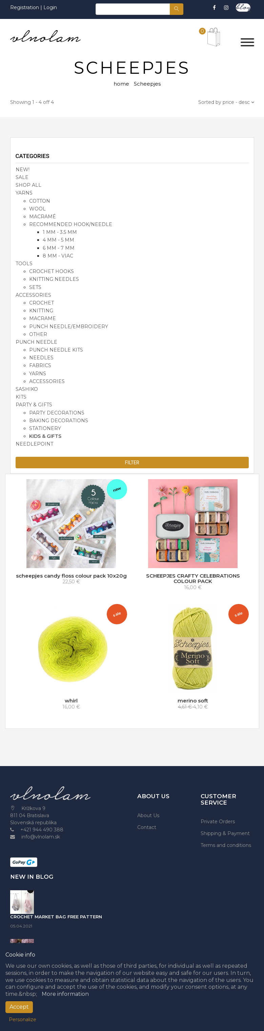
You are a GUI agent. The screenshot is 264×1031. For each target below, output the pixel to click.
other (38, 334)
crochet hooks (51, 271)
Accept (19, 1007)
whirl (71, 700)
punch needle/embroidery (68, 326)
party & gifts (34, 405)
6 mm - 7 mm (59, 248)
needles (41, 358)
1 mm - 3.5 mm (60, 232)
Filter (132, 462)
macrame (42, 318)
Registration (25, 7)
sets (35, 287)
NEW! (22, 169)
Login (50, 7)
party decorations (56, 413)
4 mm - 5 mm (58, 240)
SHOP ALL (28, 185)
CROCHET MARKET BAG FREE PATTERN (56, 916)
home (121, 84)
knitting (41, 311)
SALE (22, 177)
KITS (21, 397)
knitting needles (54, 279)
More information (65, 994)
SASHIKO (27, 389)
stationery (45, 428)
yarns (37, 374)
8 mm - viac (58, 256)
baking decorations (58, 421)
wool (37, 209)
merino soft (193, 700)
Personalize (22, 1019)
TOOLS (24, 264)
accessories (33, 295)
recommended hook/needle (70, 224)
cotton (39, 201)
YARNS (24, 193)
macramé (42, 217)
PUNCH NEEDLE (36, 342)
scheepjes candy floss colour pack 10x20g (71, 576)
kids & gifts (45, 436)
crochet (41, 303)
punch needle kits (56, 350)
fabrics (40, 365)
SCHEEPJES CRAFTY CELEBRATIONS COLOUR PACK (193, 579)
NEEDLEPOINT (34, 444)
